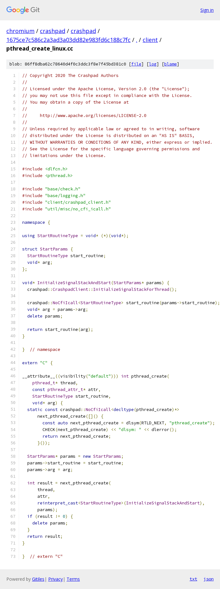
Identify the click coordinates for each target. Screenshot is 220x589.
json (209, 579)
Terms (73, 579)
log (153, 64)
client (150, 40)
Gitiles (38, 579)
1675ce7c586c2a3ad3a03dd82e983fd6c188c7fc (68, 40)
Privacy (55, 579)
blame (170, 64)
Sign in (207, 10)
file (136, 64)
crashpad (52, 31)
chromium (20, 31)
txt (193, 579)
